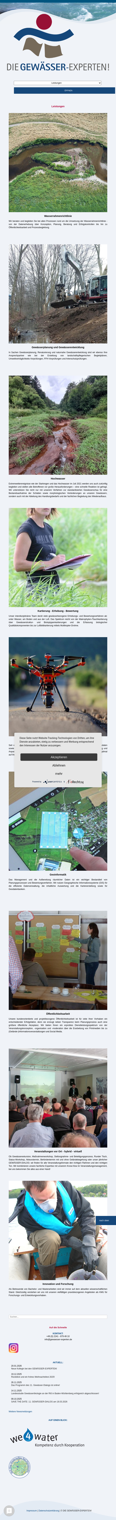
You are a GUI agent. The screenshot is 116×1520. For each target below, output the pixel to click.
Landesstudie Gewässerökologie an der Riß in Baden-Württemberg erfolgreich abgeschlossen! (55, 1393)
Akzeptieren (59, 757)
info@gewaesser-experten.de (58, 1339)
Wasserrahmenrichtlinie (58, 216)
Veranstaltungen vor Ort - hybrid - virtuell (58, 1151)
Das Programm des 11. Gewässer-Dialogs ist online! (35, 1385)
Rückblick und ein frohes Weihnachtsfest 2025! (33, 1377)
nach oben (104, 1220)
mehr (58, 773)
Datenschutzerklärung (49, 1510)
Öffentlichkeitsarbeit (58, 1013)
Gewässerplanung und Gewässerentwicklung (58, 347)
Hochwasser (58, 478)
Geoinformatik (58, 874)
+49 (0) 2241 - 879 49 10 (58, 1336)
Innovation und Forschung (58, 1284)
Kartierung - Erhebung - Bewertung (58, 611)
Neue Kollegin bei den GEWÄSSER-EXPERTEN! (34, 1368)
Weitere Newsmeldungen (20, 1411)
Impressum (32, 1510)
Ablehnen (58, 765)
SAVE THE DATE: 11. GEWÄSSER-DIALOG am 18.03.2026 (39, 1401)
